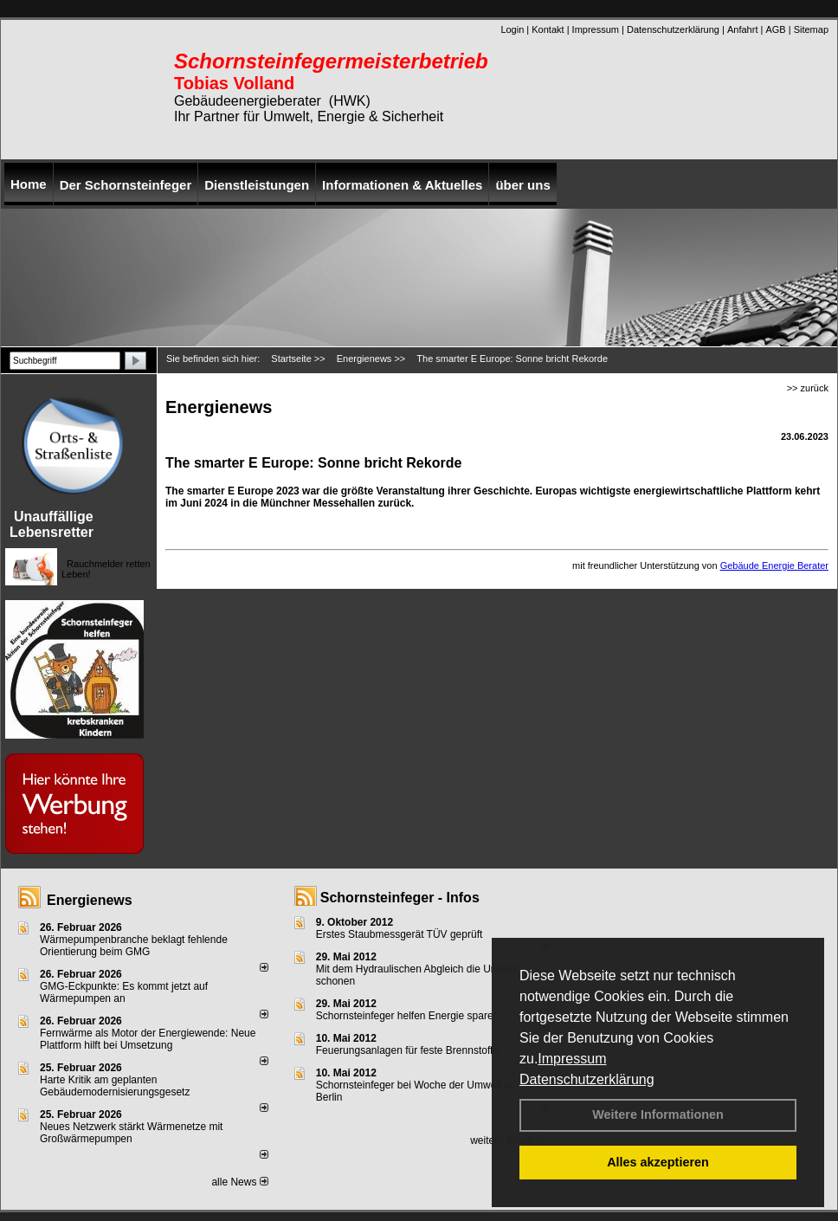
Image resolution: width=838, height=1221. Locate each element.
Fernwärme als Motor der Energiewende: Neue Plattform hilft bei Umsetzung (147, 1039)
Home (28, 184)
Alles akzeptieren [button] (658, 1162)
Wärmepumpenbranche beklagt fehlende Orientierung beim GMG (134, 946)
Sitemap (811, 29)
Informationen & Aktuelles (402, 185)
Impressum (572, 1058)
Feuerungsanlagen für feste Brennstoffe (407, 1050)
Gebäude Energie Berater (774, 565)
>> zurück (807, 388)
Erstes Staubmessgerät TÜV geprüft (399, 934)
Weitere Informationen (658, 1114)
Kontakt (548, 29)
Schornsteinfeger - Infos (400, 897)
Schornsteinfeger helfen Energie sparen (407, 1016)
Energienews (89, 900)
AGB (775, 29)
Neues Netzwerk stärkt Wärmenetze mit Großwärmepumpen (131, 1133)
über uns (522, 185)
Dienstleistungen (256, 185)
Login (512, 29)
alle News (239, 1182)
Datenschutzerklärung (586, 1079)
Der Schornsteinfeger (126, 185)
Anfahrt (742, 29)
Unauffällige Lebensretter (51, 524)
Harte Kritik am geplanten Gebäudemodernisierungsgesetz (115, 1086)
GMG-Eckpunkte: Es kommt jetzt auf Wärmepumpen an (124, 992)
